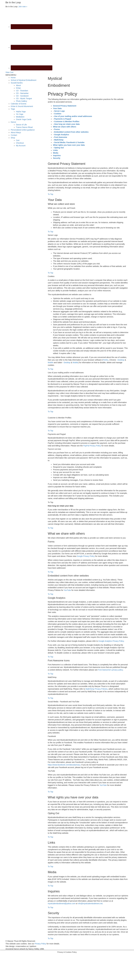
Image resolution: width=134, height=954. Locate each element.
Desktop (121, 360)
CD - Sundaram (22, 96)
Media (55, 153)
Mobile (50, 362)
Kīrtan (18, 88)
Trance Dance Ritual (24, 127)
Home (13, 78)
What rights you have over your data (69, 145)
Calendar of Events (18, 104)
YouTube (67, 590)
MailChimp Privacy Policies (97, 689)
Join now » (22, 6)
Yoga (13, 109)
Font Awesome (60, 137)
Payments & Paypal (62, 119)
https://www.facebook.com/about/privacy (64, 765)
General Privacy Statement (64, 106)
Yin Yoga (19, 114)
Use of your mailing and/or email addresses (73, 116)
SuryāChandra (17, 83)
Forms (57, 129)
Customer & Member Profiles (66, 121)
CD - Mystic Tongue (24, 98)
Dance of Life (21, 125)
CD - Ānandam (22, 91)
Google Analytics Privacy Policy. (111, 641)
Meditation (20, 117)
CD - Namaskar (22, 93)
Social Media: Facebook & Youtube (69, 142)
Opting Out (59, 148)
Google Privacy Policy (86, 556)
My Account (20, 146)
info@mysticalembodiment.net (90, 903)
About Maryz (16, 132)
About (18, 85)
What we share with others (64, 127)
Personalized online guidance (23, 130)
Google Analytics (61, 135)
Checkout (20, 143)
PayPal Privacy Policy (92, 446)
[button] (10, 75)
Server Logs (59, 111)
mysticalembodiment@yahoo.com (61, 903)
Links (55, 150)
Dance (13, 122)
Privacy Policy (40, 944)
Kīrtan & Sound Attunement (22, 106)
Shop (13, 138)
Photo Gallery (21, 101)
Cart (17, 140)
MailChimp (58, 140)
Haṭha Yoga (21, 112)
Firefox (105, 360)
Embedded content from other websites (71, 132)
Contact (14, 135)
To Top (50, 194)
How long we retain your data (67, 124)
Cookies (57, 114)
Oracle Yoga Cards (23, 119)
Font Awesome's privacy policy (110, 670)
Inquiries (57, 155)
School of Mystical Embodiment (23, 80)
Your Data (57, 108)
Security (56, 158)
